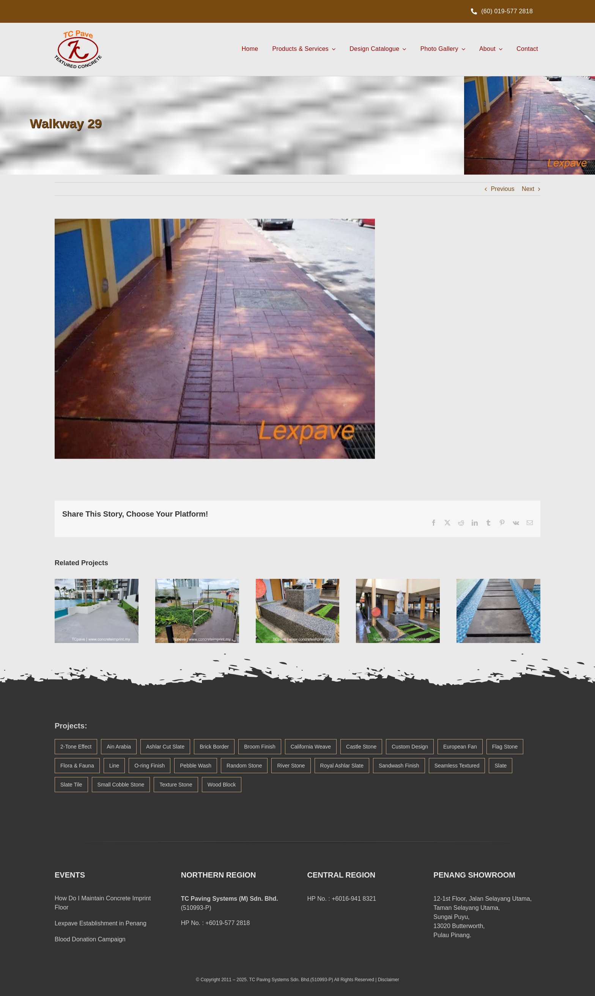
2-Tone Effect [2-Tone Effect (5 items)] (75, 747)
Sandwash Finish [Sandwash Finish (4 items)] (399, 766)
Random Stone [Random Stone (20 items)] (244, 766)
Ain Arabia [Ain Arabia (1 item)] (119, 747)
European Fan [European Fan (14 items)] (460, 747)
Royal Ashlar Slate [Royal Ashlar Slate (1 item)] (342, 766)
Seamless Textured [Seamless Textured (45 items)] (457, 766)
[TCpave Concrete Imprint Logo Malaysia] (78, 33)
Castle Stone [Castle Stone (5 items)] (361, 747)
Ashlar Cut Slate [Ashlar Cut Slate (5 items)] (165, 747)
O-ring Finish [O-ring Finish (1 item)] (149, 766)
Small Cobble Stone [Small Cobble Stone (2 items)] (121, 785)
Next (528, 189)
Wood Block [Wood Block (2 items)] (222, 785)
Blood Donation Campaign (90, 939)
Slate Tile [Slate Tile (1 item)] (71, 785)
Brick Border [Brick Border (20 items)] (214, 747)
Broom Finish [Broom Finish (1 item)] (259, 747)
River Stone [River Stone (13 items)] (291, 766)
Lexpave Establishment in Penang (100, 923)
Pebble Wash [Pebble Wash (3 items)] (195, 766)
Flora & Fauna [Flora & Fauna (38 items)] (77, 766)
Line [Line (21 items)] (114, 766)
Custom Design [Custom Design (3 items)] (410, 747)
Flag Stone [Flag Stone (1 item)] (505, 747)
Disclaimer (388, 979)
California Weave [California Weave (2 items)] (311, 747)
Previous (502, 189)
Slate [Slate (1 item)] (500, 766)
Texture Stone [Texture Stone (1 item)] (175, 785)
